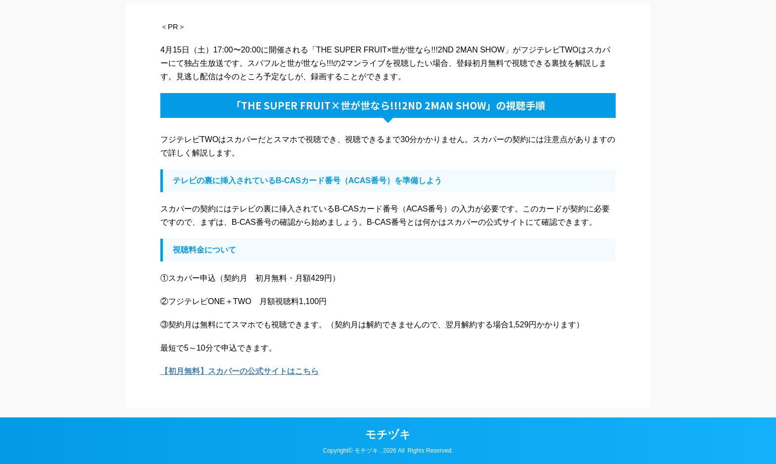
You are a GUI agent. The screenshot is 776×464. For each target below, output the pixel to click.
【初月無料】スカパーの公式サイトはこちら (239, 371)
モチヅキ (388, 434)
